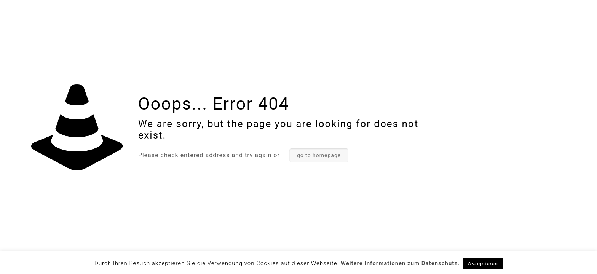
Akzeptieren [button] (483, 263)
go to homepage (319, 155)
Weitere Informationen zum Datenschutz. (400, 263)
